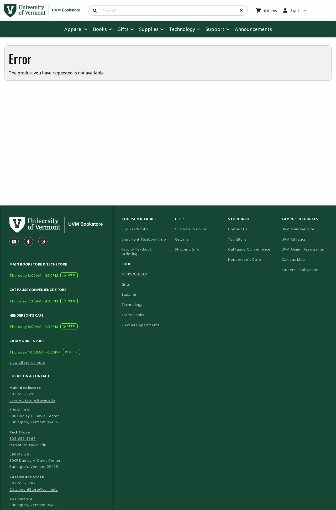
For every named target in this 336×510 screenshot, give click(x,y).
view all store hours (27, 362)
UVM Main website (306, 228)
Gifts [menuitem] (123, 29)
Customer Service (191, 229)
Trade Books (133, 314)
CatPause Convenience (249, 249)
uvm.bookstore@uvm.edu (32, 400)
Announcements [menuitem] (253, 29)
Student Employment (306, 269)
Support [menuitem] (215, 29)
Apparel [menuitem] (73, 29)
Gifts (126, 284)
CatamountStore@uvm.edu (33, 489)
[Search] (95, 10)
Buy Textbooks (135, 229)
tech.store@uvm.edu (27, 444)
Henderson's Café (244, 259)
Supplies (129, 294)
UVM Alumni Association (306, 249)
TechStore (237, 239)
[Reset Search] (241, 10)
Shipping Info (187, 249)
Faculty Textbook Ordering (137, 251)
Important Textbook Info (144, 239)
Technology (132, 304)
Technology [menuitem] (182, 29)
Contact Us (238, 229)
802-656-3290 (22, 394)
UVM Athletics (306, 239)
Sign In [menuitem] (296, 10)
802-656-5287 (22, 483)
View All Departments (141, 325)
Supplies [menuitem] (149, 29)
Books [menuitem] (100, 29)
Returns (182, 239)
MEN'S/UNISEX (135, 274)
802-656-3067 (22, 438)
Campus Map (306, 259)
